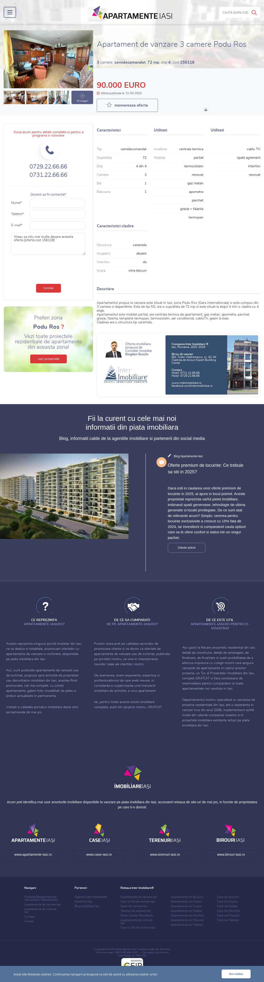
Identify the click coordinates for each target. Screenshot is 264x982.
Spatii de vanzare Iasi (133, 906)
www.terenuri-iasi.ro (165, 854)
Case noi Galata (227, 906)
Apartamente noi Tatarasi (187, 924)
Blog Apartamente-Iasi (188, 456)
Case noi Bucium (228, 896)
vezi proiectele (48, 359)
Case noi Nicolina (228, 910)
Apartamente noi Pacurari (187, 920)
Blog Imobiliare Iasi (87, 906)
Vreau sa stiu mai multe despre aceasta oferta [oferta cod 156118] (48, 243)
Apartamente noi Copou (186, 906)
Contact (29, 916)
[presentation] (48, 268)
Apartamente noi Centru (186, 901)
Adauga (197, 13)
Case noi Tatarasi (228, 920)
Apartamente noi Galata (186, 910)
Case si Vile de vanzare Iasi (137, 901)
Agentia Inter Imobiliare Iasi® (138, 949)
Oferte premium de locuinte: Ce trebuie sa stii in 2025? (205, 468)
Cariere (28, 921)
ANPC (135, 952)
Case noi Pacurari (228, 915)
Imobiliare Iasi (83, 901)
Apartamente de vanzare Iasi (42, 904)
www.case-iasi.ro (99, 854)
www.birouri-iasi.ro (231, 854)
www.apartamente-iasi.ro (33, 854)
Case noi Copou (227, 901)
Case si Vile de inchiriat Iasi (138, 927)
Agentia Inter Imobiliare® (91, 896)
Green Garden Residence (136, 915)
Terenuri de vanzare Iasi (135, 910)
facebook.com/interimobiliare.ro (192, 385)
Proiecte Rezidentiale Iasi (41, 898)
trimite (48, 288)
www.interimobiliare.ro (187, 382)
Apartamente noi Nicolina (187, 915)
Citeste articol (187, 547)
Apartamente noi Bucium (187, 896)
